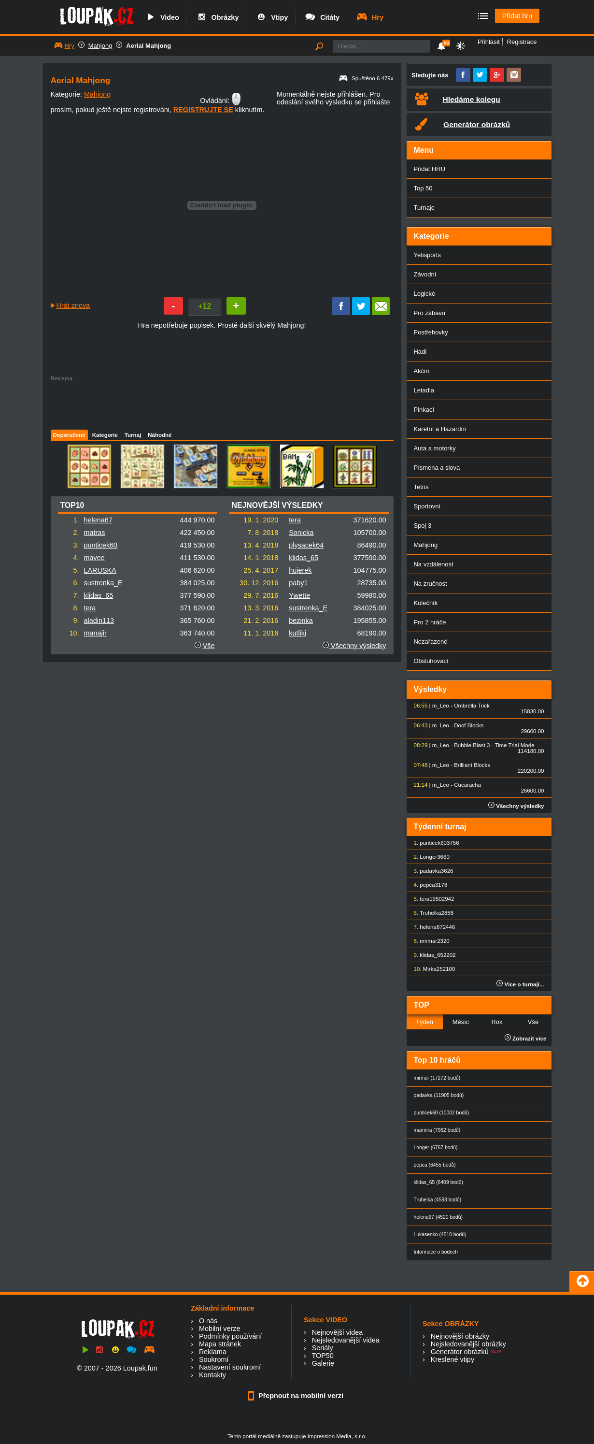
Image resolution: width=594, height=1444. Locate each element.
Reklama (212, 1352)
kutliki (297, 633)
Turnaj (133, 435)
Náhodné (159, 435)
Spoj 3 (423, 525)
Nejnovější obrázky (460, 1336)
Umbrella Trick (472, 705)
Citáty (321, 17)
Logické (425, 293)
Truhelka (430, 913)
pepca (427, 885)
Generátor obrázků (460, 1352)
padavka (430, 871)
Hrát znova (73, 305)
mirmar (428, 941)
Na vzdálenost (433, 564)
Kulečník (426, 602)
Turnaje (424, 207)
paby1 (298, 583)
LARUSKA (100, 570)
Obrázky (217, 17)
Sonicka (301, 532)
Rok (496, 1021)
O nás (208, 1321)
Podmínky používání (230, 1336)
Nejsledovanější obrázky (468, 1344)
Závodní (425, 274)
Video (161, 17)
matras (94, 532)
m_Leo (440, 705)
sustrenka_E (103, 583)
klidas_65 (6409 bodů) (439, 1182)
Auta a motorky (435, 448)
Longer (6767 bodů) (436, 1147)
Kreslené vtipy (452, 1359)
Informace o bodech (436, 1252)
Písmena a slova (437, 467)
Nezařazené (431, 641)
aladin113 (99, 620)
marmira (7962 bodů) (437, 1130)
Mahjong (100, 45)
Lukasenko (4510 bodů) (440, 1234)
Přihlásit (489, 41)
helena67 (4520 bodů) (438, 1217)
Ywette (299, 595)
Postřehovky (431, 332)
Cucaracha (467, 785)
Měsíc (461, 1021)
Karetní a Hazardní (440, 429)
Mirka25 (433, 969)
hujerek (300, 570)
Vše (209, 646)
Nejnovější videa (337, 1332)
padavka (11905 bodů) (439, 1095)
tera (90, 608)
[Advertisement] (221, 403)
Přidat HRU (430, 169)
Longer (428, 857)
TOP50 (322, 1355)
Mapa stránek (220, 1344)
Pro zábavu (430, 313)
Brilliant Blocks (472, 765)
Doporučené (69, 435)
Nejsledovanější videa (346, 1340)
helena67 (98, 520)
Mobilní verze (219, 1328)
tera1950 (430, 899)
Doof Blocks (468, 725)
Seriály (322, 1348)
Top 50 (423, 188)
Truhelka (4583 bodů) (438, 1199)
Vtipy (271, 17)
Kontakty (212, 1375)
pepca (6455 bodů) (435, 1165)
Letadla (424, 390)
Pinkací (424, 409)
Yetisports (427, 255)
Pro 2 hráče (430, 622)
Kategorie (105, 435)
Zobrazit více (526, 1038)
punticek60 (101, 545)
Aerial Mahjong (148, 45)
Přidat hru (517, 16)
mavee (94, 558)
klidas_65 (98, 595)
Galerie (323, 1363)
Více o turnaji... (520, 984)
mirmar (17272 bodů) (437, 1078)
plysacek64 (306, 545)
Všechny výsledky (354, 646)
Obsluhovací (431, 660)
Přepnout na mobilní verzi (297, 1396)
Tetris (421, 487)
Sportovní (427, 506)
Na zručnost (430, 583)
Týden (424, 1021)
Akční (421, 371)
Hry (369, 17)
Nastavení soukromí (230, 1367)
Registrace (522, 41)
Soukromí (214, 1359)
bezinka (301, 620)
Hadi (420, 351)
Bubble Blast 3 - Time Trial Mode (494, 745)
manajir (95, 633)
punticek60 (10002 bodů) (441, 1112)
